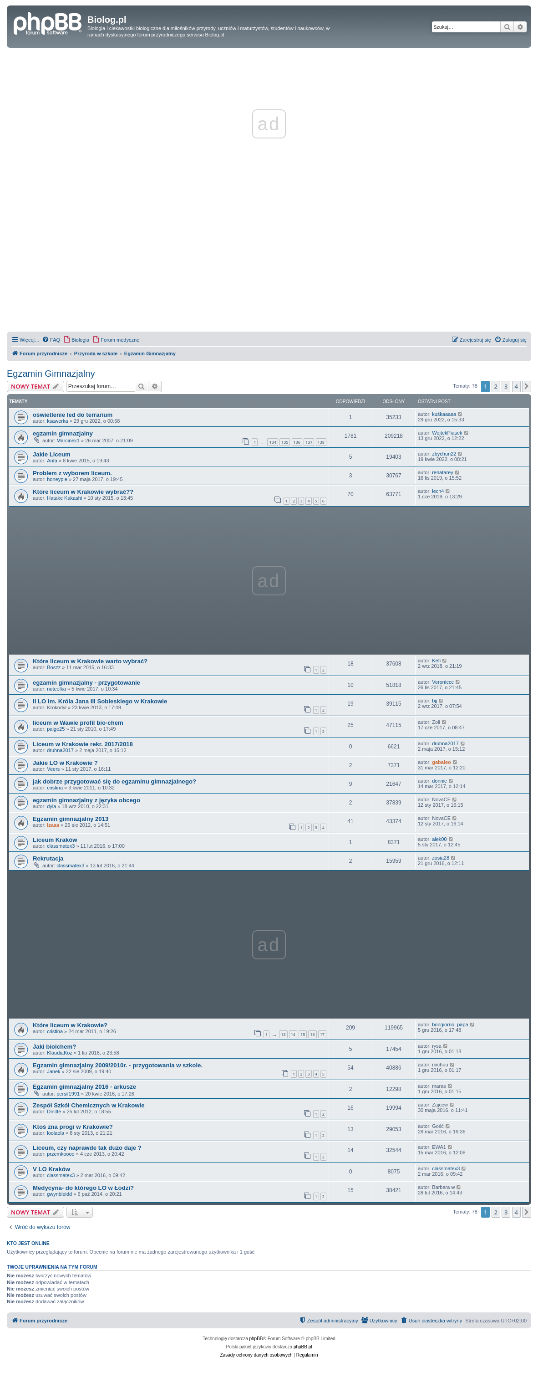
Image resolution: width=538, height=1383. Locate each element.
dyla (51, 806)
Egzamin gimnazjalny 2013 (70, 818)
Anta (52, 460)
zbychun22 (444, 453)
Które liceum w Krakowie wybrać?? (83, 491)
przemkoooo (61, 1154)
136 (297, 442)
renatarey (442, 472)
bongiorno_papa (450, 1024)
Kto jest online (28, 1243)
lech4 (438, 491)
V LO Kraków (51, 1169)
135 (284, 442)
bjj (434, 700)
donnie (439, 781)
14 (293, 1034)
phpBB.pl (303, 1346)
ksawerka (57, 421)
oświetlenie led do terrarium (72, 414)
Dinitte (54, 1111)
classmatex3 (61, 846)
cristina (55, 787)
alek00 (439, 839)
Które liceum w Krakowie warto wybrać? (90, 661)
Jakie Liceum (52, 454)
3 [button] (506, 386)
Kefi (436, 660)
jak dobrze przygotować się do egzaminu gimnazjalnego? (114, 781)
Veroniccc (443, 682)
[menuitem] (51, 339)
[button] (526, 386)
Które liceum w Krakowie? (70, 1025)
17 (322, 1034)
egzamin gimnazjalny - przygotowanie (86, 682)
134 (272, 442)
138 (321, 442)
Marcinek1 (68, 440)
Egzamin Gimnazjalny (51, 374)
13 (283, 1034)
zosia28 (440, 858)
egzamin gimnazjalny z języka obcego (86, 800)
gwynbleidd (59, 1194)
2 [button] (495, 386)
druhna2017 (60, 750)
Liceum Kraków (55, 839)
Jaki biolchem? (54, 1046)
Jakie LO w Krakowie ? (65, 762)
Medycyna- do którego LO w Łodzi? (83, 1187)
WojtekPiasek (447, 432)
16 (312, 1034)
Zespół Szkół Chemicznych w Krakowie (89, 1105)
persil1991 (68, 1093)
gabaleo (441, 762)
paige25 (56, 729)
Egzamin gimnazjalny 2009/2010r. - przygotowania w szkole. (118, 1065)
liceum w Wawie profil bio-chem (78, 722)
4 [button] (516, 386)
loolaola (55, 1133)
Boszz (54, 667)
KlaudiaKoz (59, 1052)
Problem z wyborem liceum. (72, 473)
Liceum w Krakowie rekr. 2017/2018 (83, 744)
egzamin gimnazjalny (63, 433)
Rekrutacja (48, 858)
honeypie (57, 479)
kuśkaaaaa (444, 414)
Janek (53, 1071)
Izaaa (53, 825)
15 (302, 1034)
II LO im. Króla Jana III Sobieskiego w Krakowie (100, 701)
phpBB (256, 1338)
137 (308, 442)
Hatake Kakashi (64, 498)
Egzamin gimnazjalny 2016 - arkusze (84, 1086)
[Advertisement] (269, 266)
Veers (53, 769)
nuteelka (56, 689)
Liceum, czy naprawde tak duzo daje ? (87, 1147)
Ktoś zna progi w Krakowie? (73, 1126)
